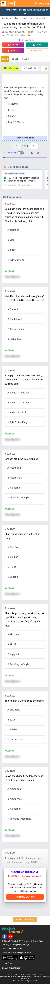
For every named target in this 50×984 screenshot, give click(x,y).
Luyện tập (30, 68)
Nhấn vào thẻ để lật (25, 138)
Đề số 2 (15, 59)
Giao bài (13, 51)
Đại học (24, 18)
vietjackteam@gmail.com (19, 952)
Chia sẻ (13, 45)
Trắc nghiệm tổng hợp (10, 18)
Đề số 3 (25, 59)
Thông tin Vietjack (12, 968)
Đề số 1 (5, 59)
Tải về (37, 45)
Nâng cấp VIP (25, 897)
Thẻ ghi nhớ (11, 68)
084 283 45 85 (15, 948)
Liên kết (7, 964)
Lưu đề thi (36, 51)
